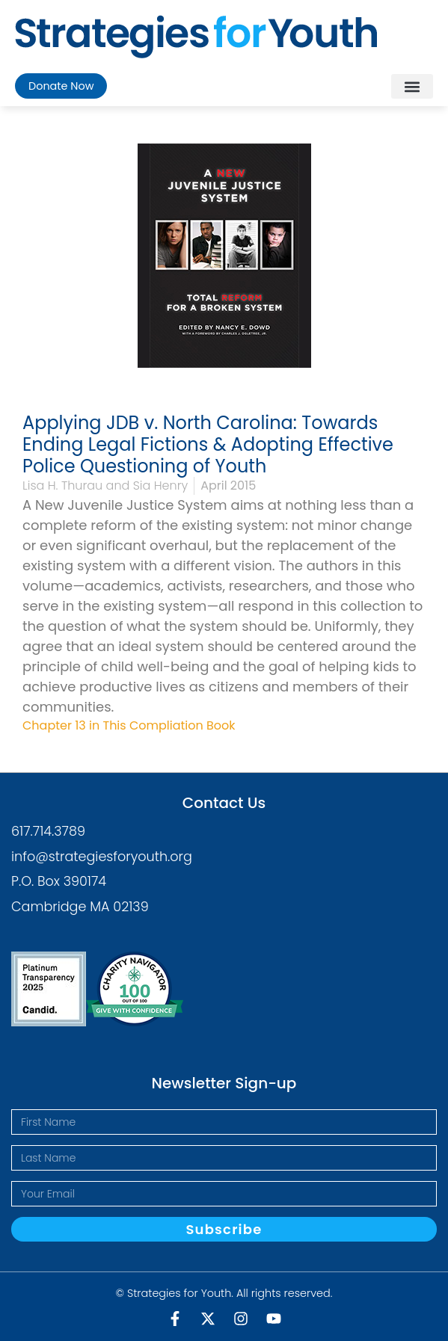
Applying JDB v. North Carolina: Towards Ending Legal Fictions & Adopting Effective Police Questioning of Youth (207, 444)
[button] (412, 86)
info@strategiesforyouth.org (101, 857)
